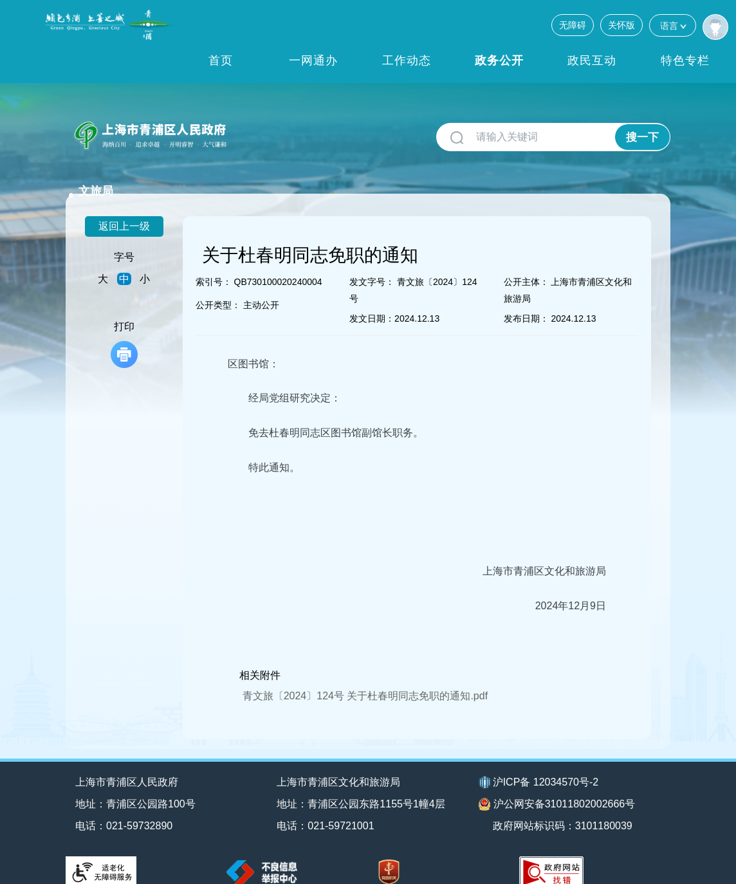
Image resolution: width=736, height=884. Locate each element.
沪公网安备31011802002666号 (557, 787)
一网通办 (313, 60)
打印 (124, 327)
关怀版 (621, 25)
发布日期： (526, 301)
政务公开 (499, 60)
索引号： (214, 264)
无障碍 (572, 25)
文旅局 (256, 130)
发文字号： (371, 264)
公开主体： (526, 264)
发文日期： (371, 301)
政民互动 (591, 60)
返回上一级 (124, 208)
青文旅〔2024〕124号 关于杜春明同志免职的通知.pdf (365, 678)
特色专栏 (685, 60)
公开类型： (218, 287)
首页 (220, 60)
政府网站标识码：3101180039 (563, 808)
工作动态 (406, 60)
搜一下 (642, 137)
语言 (672, 25)
